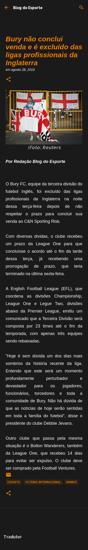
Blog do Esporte (27, 7)
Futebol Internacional (43, 482)
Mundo (71, 482)
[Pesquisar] (81, 7)
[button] (8, 79)
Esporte (14, 482)
